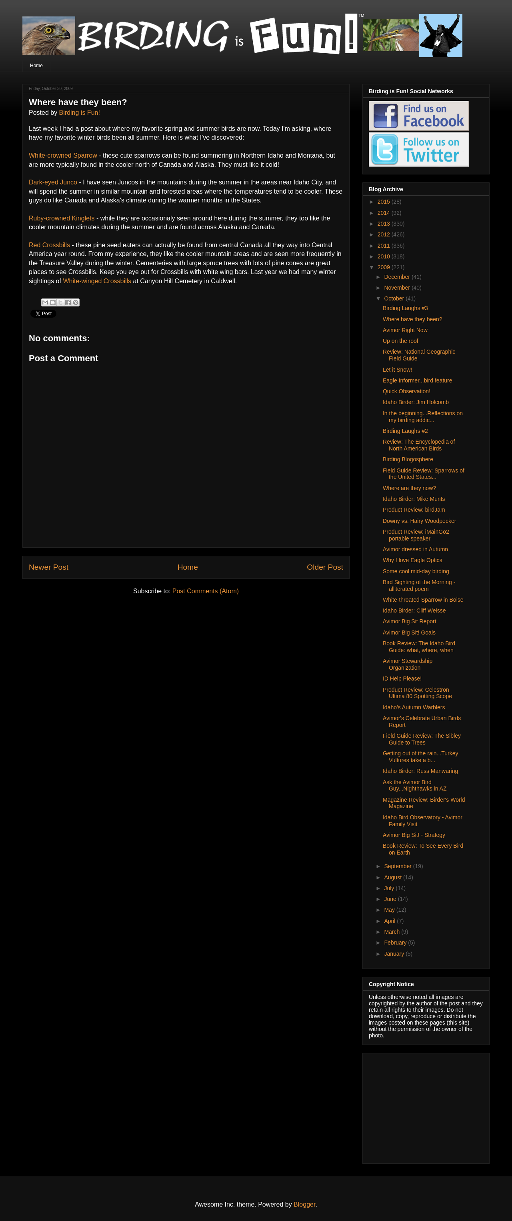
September (398, 866)
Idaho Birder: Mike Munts (414, 499)
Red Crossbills (49, 245)
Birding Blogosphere (408, 459)
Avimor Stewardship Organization (407, 664)
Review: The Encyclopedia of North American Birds (419, 445)
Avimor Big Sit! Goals (409, 632)
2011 (385, 245)
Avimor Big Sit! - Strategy (414, 835)
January (395, 954)
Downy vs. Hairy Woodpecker (419, 521)
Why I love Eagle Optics (412, 560)
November (397, 287)
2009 (385, 267)
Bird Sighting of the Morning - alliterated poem (419, 585)
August (393, 877)
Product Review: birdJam (414, 509)
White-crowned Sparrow (64, 155)
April (390, 921)
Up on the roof (400, 341)
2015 (385, 201)
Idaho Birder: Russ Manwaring (420, 771)
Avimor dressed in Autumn (415, 549)
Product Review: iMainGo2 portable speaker (416, 535)
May (390, 910)
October (395, 298)
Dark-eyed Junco (53, 182)
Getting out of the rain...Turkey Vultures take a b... (420, 756)
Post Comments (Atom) (205, 591)
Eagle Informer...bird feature (417, 380)
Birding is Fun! (79, 112)
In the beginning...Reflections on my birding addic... (423, 416)
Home (36, 65)
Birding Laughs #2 (405, 431)
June (391, 899)
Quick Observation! (406, 391)
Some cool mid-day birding (416, 571)
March (392, 932)
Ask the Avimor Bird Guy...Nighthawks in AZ (414, 785)
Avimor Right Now (405, 330)
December (397, 277)
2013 (385, 223)
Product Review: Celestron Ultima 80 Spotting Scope (417, 693)
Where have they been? (412, 319)
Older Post (325, 567)
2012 (385, 234)
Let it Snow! (397, 369)
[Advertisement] (419, 1106)
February (396, 942)
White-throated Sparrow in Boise (423, 599)
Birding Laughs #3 (405, 308)
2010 (385, 256)
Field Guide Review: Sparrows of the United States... (423, 473)
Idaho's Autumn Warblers (414, 707)
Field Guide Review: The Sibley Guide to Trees (422, 739)
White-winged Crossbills (98, 281)
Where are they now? (409, 488)
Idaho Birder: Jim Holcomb (416, 402)
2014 (385, 213)
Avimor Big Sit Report (409, 621)
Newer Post (48, 567)
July (390, 888)
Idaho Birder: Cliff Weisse (414, 610)
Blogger (304, 1204)
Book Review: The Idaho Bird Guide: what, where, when (419, 646)
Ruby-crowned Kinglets (62, 218)
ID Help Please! (402, 678)
